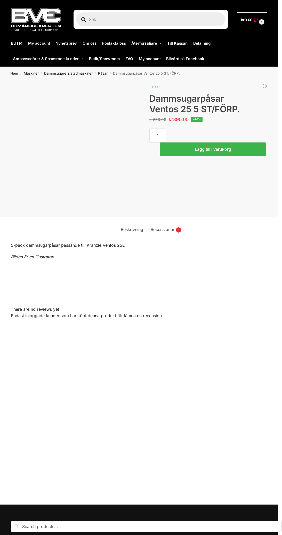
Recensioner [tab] (166, 230)
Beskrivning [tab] (132, 229)
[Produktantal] (157, 135)
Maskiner (31, 73)
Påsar (103, 73)
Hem (14, 73)
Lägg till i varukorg (213, 149)
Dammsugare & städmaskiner (68, 73)
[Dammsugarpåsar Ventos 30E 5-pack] (264, 86)
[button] (252, 19)
